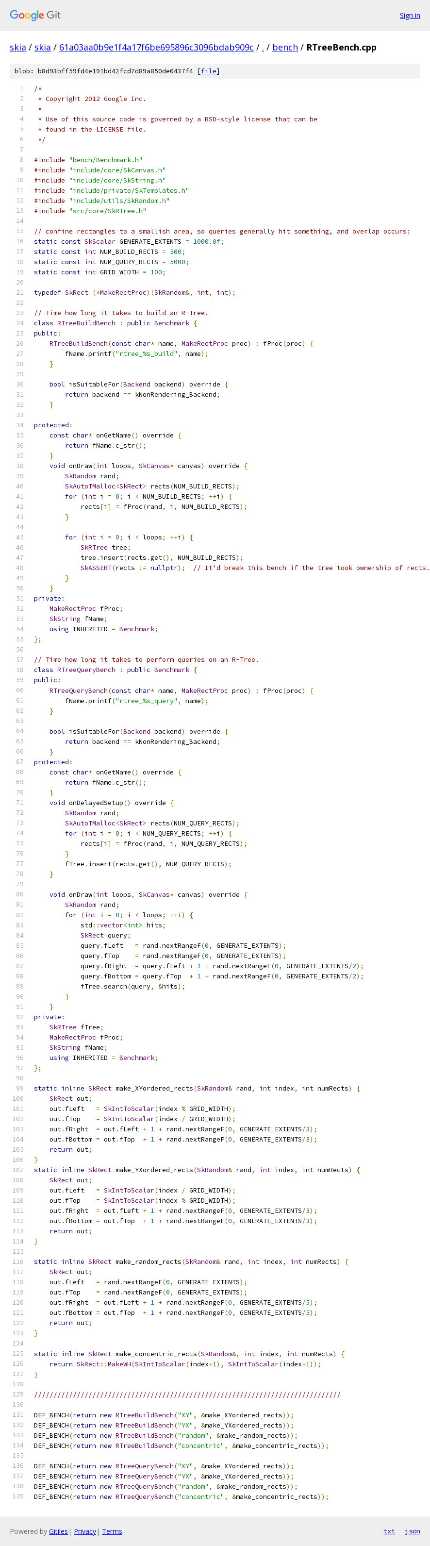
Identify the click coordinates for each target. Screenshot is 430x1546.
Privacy (85, 1531)
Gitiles (58, 1531)
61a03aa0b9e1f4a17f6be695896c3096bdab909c (156, 47)
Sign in (410, 15)
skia (18, 47)
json (412, 1531)
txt (389, 1531)
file (208, 71)
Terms (112, 1531)
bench (285, 47)
